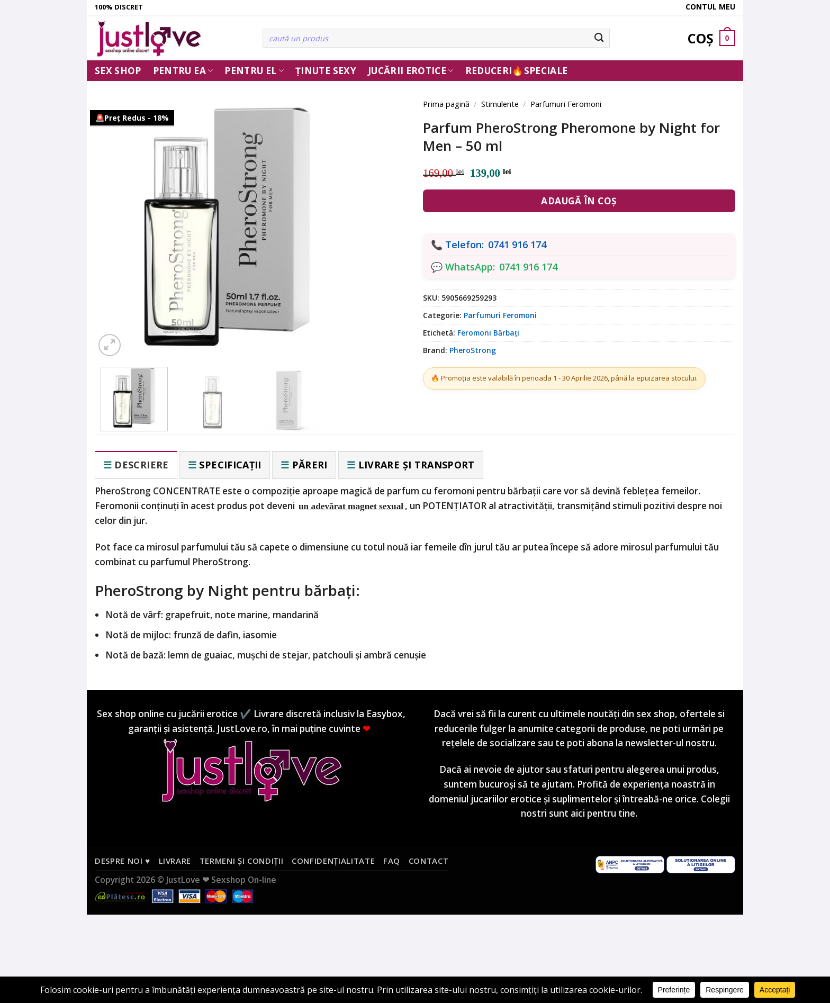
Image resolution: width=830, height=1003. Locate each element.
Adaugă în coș (579, 201)
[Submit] (599, 38)
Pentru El (254, 71)
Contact (429, 860)
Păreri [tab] (310, 464)
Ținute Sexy (325, 71)
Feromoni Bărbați (488, 333)
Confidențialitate (333, 860)
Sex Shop (118, 71)
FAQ (391, 860)
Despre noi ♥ (122, 860)
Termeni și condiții (242, 860)
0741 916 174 (517, 244)
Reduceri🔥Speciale (516, 71)
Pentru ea (183, 71)
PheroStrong (472, 350)
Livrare (175, 860)
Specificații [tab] (230, 464)
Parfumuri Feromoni (565, 103)
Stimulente (500, 103)
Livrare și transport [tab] (416, 464)
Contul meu (710, 7)
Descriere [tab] (141, 464)
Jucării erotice (411, 71)
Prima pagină (446, 103)
